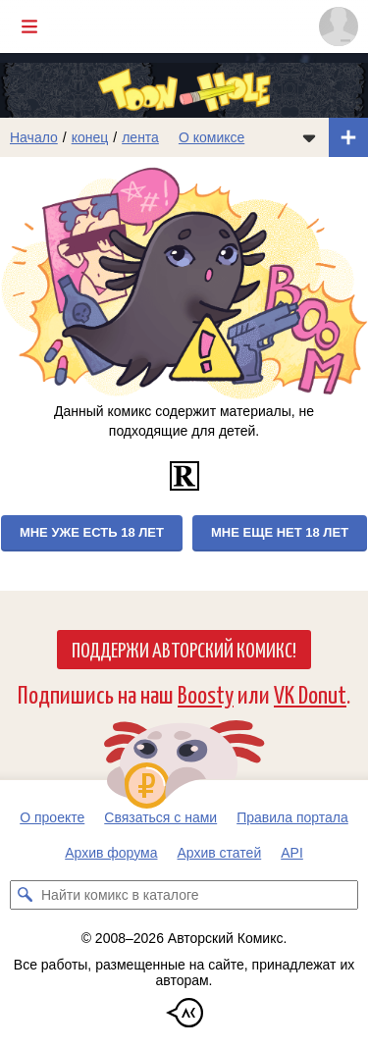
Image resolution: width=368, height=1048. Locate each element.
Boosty (206, 693)
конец (90, 137)
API (292, 853)
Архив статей (220, 853)
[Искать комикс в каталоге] (24, 895)
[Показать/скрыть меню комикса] (309, 137)
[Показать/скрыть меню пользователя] (338, 26)
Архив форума (111, 853)
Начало (34, 137)
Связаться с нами (160, 817)
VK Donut (310, 693)
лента (140, 137)
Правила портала (292, 817)
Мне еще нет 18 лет (279, 532)
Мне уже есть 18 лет (92, 532)
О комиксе (211, 137)
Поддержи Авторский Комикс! (184, 648)
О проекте (52, 817)
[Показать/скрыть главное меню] (29, 26)
